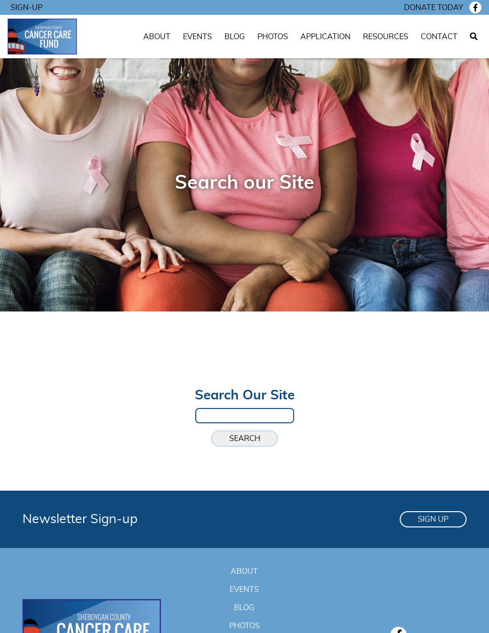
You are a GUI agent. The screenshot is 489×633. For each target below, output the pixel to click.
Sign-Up (27, 7)
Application (325, 37)
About (156, 37)
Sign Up (433, 519)
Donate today (433, 7)
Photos (272, 37)
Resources (385, 37)
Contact (439, 37)
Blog (234, 37)
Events (197, 37)
